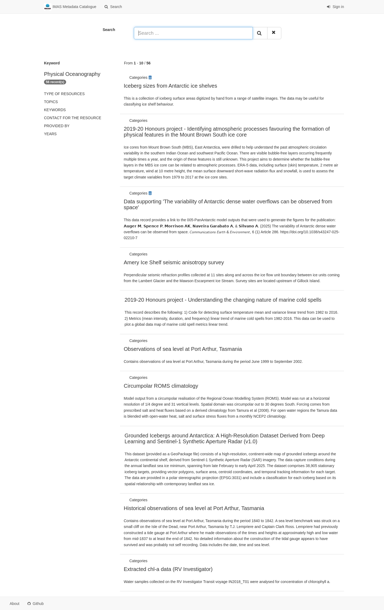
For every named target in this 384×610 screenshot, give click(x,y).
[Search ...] (193, 33)
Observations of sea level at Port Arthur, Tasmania (183, 349)
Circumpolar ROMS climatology (161, 386)
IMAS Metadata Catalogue (70, 7)
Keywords (55, 110)
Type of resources (64, 94)
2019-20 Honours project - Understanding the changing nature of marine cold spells (223, 300)
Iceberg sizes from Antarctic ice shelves (170, 86)
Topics (51, 102)
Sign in (335, 7)
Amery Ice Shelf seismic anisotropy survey (174, 262)
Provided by (57, 126)
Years (50, 134)
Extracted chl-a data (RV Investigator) (168, 569)
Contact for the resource (72, 118)
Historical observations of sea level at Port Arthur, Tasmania (194, 508)
